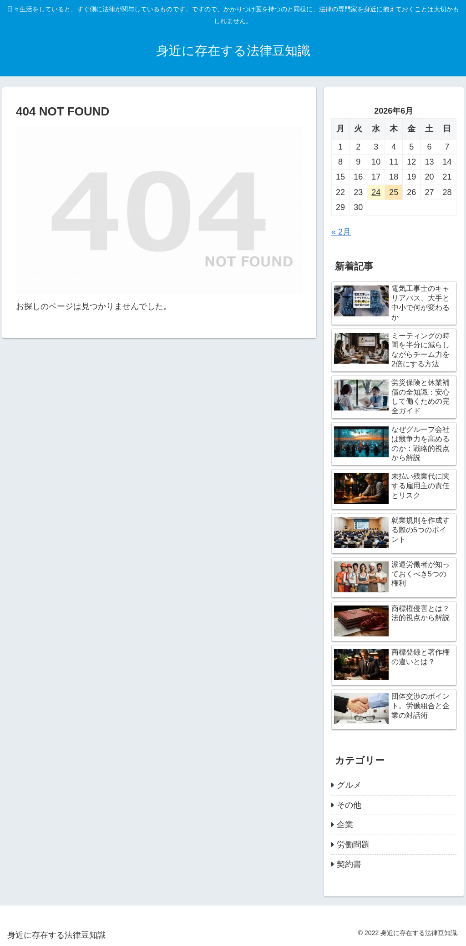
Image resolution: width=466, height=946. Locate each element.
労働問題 (353, 844)
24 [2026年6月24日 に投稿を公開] (375, 192)
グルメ (349, 785)
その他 (349, 805)
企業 (345, 824)
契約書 (349, 864)
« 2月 (341, 231)
